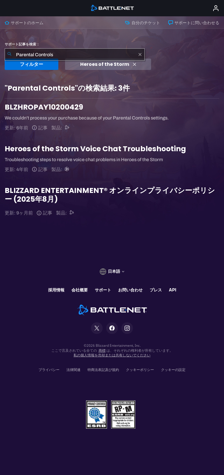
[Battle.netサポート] (67, 127)
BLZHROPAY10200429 (44, 107)
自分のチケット (142, 22)
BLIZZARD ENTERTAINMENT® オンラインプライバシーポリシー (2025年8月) (110, 194)
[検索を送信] (9, 54)
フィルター (31, 64)
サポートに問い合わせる (193, 22)
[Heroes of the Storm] (67, 169)
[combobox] (75, 54)
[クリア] (140, 54)
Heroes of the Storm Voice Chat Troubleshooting (95, 149)
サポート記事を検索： (22, 44)
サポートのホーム (24, 22)
